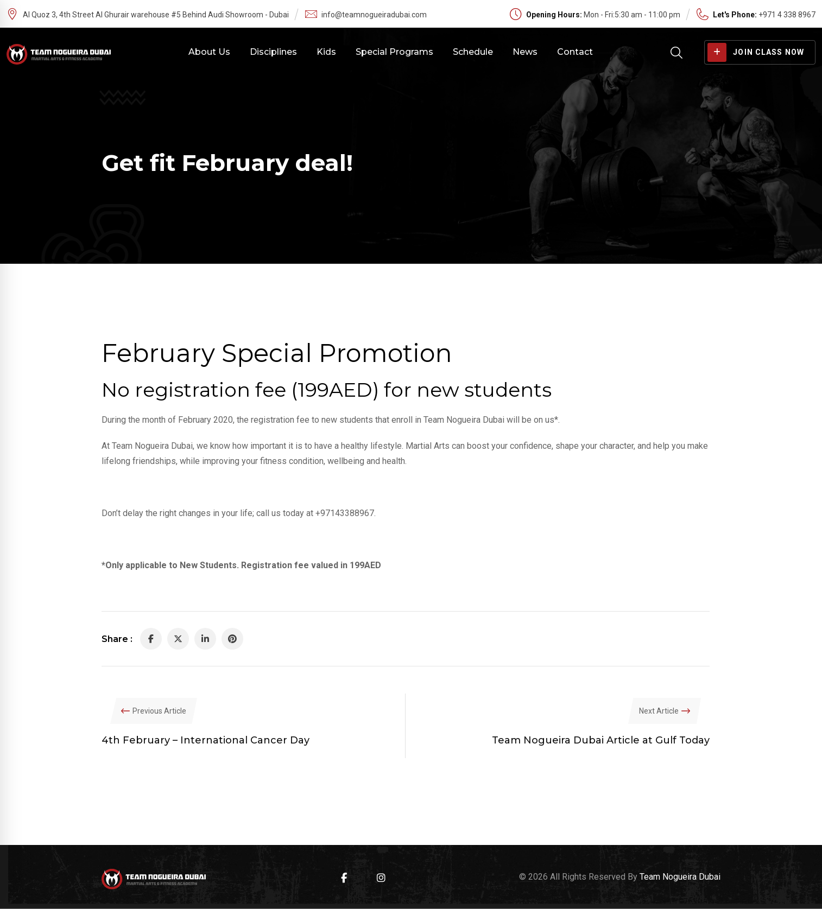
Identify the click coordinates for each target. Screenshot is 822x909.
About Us (209, 52)
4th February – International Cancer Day (205, 740)
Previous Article (159, 711)
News (525, 52)
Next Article (659, 711)
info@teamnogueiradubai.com (374, 14)
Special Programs (394, 52)
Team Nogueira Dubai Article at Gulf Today (601, 740)
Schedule (473, 52)
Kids (326, 52)
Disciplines (273, 52)
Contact (575, 52)
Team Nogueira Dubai (680, 877)
